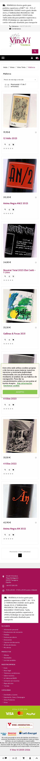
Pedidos (6, 656)
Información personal (11, 651)
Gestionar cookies (11, 385)
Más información (24, 383)
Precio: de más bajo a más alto (20, 80)
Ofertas (6, 665)
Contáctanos (16, 29)
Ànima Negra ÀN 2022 (14, 585)
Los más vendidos (10, 670)
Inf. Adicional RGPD (10, 699)
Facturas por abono (10, 658)
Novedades (8, 667)
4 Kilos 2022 (9, 520)
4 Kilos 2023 (9, 455)
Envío (5, 689)
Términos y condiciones (12, 694)
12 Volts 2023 (10, 195)
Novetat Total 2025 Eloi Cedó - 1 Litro (19, 328)
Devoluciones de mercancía (13, 653)
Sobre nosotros (9, 697)
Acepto (20, 392)
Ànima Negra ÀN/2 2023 (15, 260)
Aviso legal (7, 692)
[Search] (20, 51)
